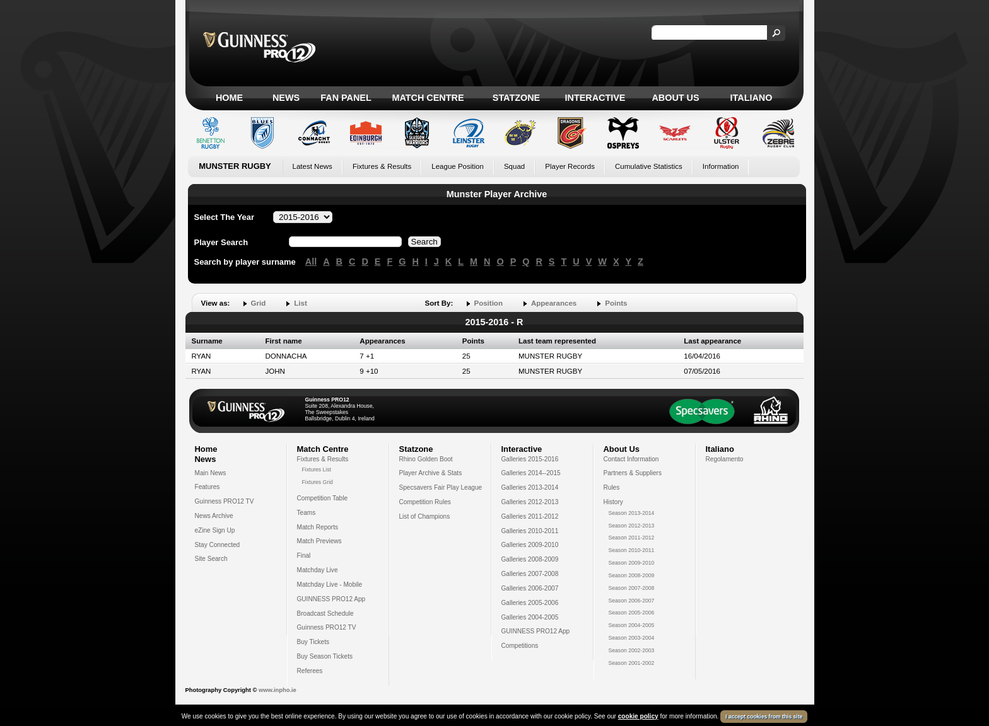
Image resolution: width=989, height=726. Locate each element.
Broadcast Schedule (325, 613)
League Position (457, 166)
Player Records (570, 166)
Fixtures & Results (382, 166)
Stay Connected (217, 544)
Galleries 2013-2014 (530, 487)
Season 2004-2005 (632, 625)
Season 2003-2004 (632, 638)
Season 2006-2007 (632, 600)
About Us (675, 98)
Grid (258, 303)
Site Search (211, 558)
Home (229, 98)
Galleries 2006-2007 (530, 588)
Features (207, 486)
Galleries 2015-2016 (530, 459)
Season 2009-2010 (632, 563)
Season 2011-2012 (632, 537)
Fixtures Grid (317, 482)
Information (721, 166)
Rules (612, 487)
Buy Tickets (313, 641)
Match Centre (428, 98)
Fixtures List (317, 469)
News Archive (214, 515)
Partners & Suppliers (633, 473)
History (613, 501)
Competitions (520, 645)
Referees (310, 670)
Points (616, 303)
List (300, 303)
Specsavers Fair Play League (441, 487)
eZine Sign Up (215, 530)
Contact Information (631, 459)
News (286, 98)
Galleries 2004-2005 (530, 617)
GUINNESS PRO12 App (331, 599)
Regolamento (725, 459)
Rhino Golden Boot (426, 459)
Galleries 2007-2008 (530, 573)
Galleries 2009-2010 (530, 544)
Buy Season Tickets (325, 656)
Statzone (516, 98)
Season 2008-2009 (632, 575)
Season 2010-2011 (632, 550)
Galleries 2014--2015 (531, 473)
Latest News (312, 166)
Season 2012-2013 (632, 525)
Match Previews (319, 541)
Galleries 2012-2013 (530, 501)
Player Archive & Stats (430, 473)
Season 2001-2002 (632, 663)
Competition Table (322, 498)
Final (304, 555)
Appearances (553, 303)
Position (488, 303)
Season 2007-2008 (632, 588)
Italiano (751, 98)
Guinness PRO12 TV (224, 501)
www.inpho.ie (277, 690)
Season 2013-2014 (632, 513)
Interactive (595, 98)
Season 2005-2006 (632, 612)
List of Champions (424, 516)
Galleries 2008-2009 (530, 559)
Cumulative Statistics (648, 166)
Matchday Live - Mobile (330, 584)
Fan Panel (345, 98)
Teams (306, 512)
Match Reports (318, 527)
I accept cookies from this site (763, 716)
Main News (210, 473)
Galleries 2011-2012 (530, 516)
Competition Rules (425, 501)
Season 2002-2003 (632, 650)
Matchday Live (317, 570)
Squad (514, 166)
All (311, 261)
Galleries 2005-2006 (530, 602)
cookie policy (638, 716)
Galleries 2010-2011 (530, 530)
